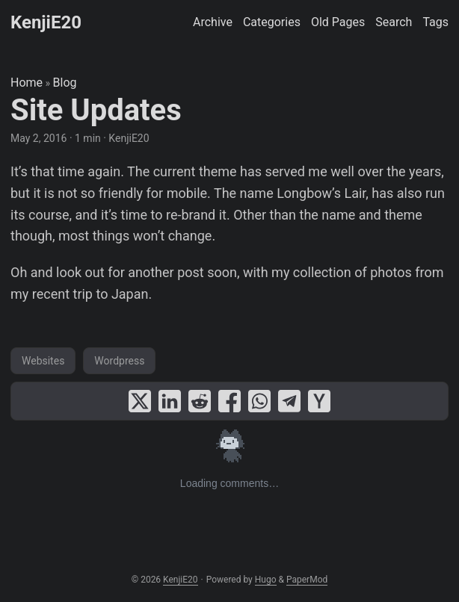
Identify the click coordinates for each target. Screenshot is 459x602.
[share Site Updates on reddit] (199, 401)
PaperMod (306, 579)
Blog (65, 82)
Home (26, 82)
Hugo (266, 579)
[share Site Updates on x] (140, 401)
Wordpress (119, 361)
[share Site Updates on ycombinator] (319, 401)
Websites (43, 361)
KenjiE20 (45, 22)
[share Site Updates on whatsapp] (259, 401)
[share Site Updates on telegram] (289, 401)
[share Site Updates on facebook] (229, 401)
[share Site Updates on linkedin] (169, 401)
